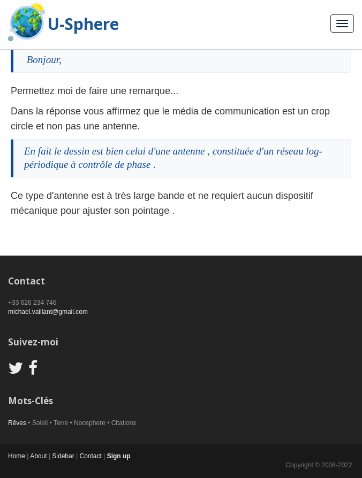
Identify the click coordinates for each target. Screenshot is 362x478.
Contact (90, 456)
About (38, 456)
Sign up (119, 456)
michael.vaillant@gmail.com (48, 311)
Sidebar (63, 456)
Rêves (17, 423)
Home (16, 456)
